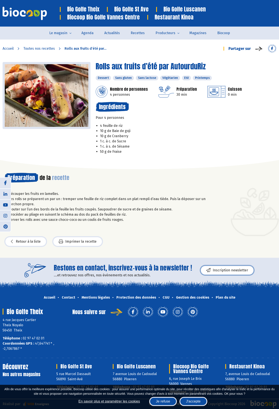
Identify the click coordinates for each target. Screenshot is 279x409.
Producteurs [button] (165, 33)
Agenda (87, 33)
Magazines (197, 33)
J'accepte (193, 401)
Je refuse (163, 401)
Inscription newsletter (227, 270)
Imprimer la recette (78, 241)
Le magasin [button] (58, 33)
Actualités (112, 33)
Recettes (138, 33)
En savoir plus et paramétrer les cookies (109, 401)
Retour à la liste (26, 241)
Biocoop (223, 33)
